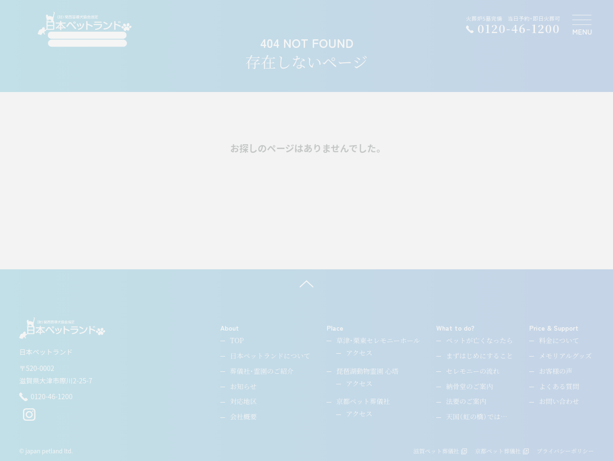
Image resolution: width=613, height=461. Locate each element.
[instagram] (29, 418)
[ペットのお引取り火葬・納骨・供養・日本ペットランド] (84, 29)
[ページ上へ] (306, 283)
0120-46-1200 (45, 396)
